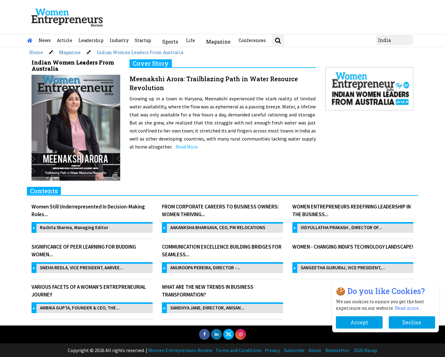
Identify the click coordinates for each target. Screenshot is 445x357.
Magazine (218, 41)
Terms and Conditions (238, 350)
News (45, 40)
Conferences (252, 40)
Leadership (91, 40)
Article (64, 40)
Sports (170, 41)
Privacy (272, 350)
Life (190, 40)
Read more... (408, 308)
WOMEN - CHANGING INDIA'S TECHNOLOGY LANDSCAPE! (352, 246)
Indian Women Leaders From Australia (140, 52)
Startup (143, 40)
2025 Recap (365, 350)
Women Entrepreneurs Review (180, 350)
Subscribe (294, 350)
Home (36, 52)
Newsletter (337, 350)
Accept (359, 322)
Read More (187, 147)
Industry (119, 40)
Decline (411, 322)
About (314, 350)
